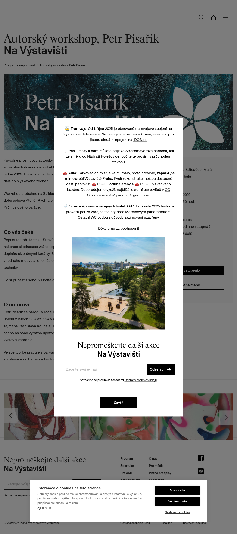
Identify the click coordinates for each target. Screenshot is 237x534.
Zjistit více (44, 508)
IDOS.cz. (140, 139)
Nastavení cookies (177, 512)
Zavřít (118, 402)
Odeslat (161, 369)
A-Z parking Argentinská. (129, 195)
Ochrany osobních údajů (141, 380)
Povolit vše (177, 490)
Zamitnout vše (177, 501)
